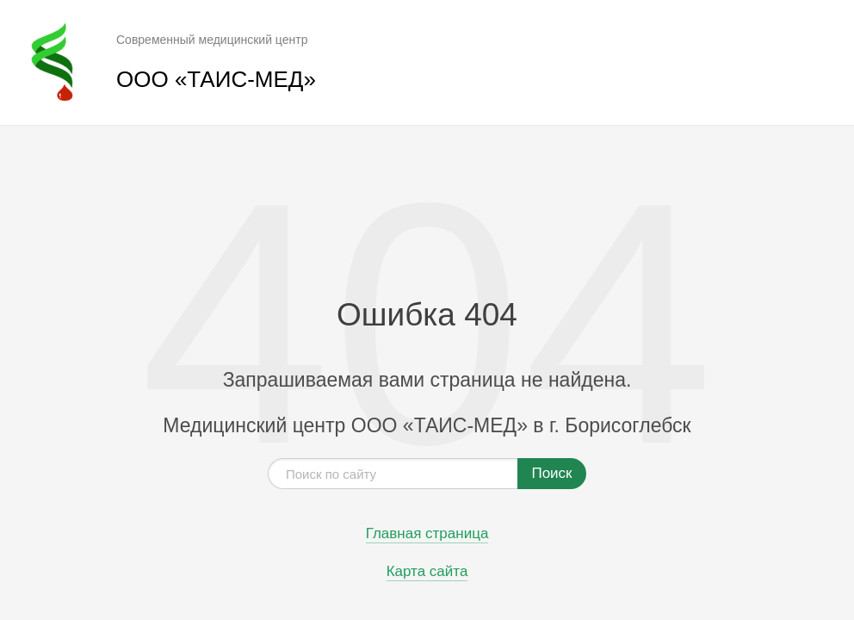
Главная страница (427, 534)
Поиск (551, 473)
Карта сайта (427, 572)
